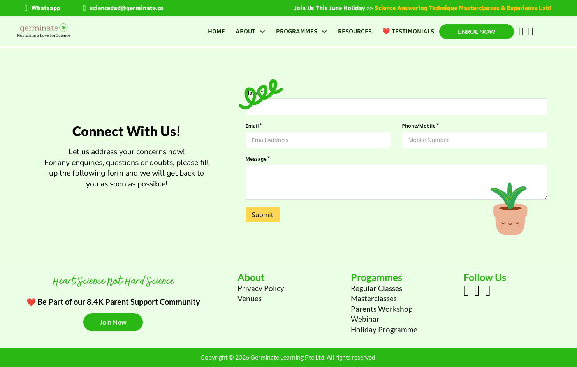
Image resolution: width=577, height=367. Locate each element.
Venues (249, 298)
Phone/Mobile (419, 125)
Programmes (296, 31)
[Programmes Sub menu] (324, 31)
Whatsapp (45, 8)
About (245, 31)
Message (256, 159)
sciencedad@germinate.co (127, 8)
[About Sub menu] (262, 31)
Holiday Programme (384, 329)
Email (252, 125)
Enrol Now (477, 31)
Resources (355, 31)
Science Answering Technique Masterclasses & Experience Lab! (463, 8)
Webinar (365, 318)
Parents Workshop (381, 308)
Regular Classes (376, 288)
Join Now (113, 322)
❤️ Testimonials (408, 31)
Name (253, 91)
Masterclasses (374, 298)
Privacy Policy (260, 288)
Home (216, 31)
